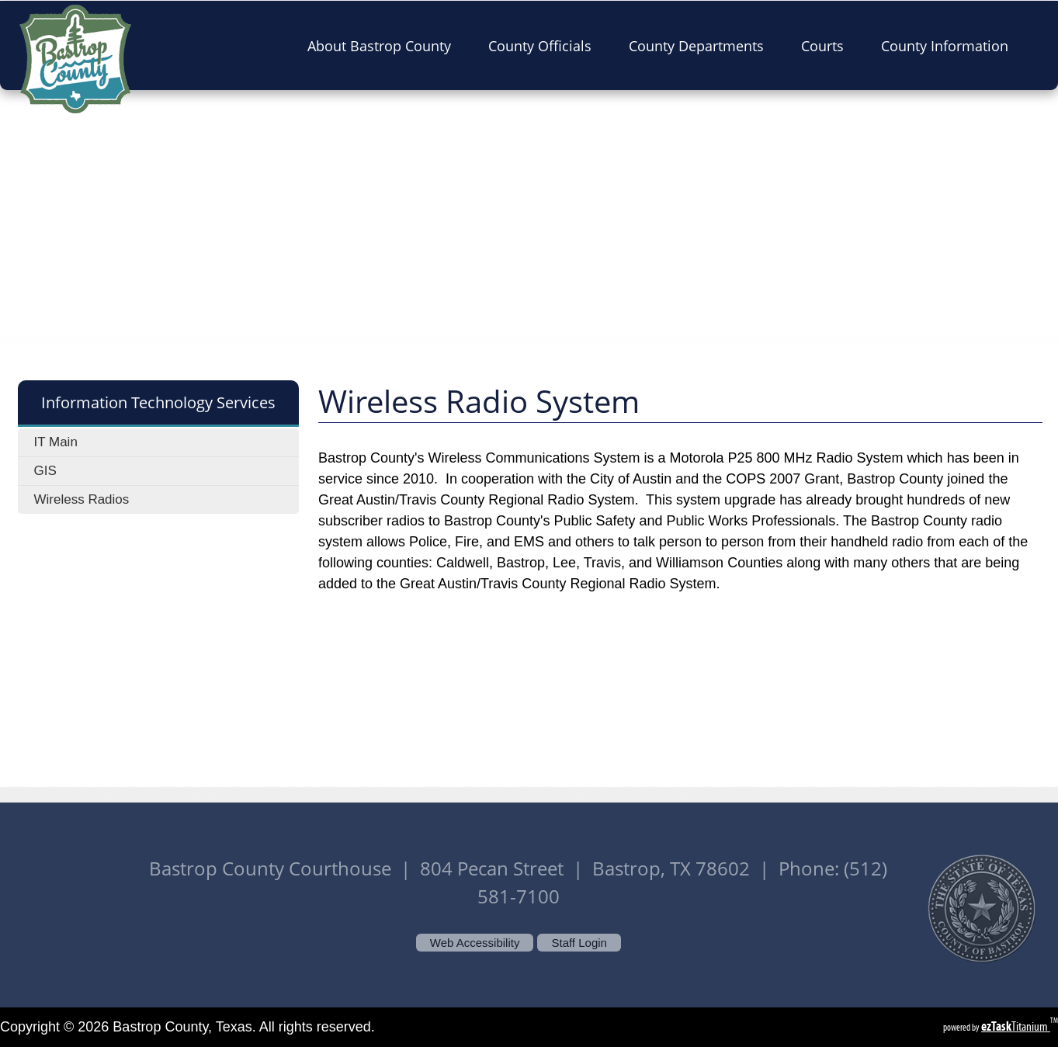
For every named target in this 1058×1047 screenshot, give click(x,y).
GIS (44, 470)
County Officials (544, 45)
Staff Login (578, 942)
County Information (949, 45)
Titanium (1015, 1026)
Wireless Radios (81, 499)
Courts (827, 45)
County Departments (701, 45)
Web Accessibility (475, 942)
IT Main (55, 442)
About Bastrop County (383, 45)
